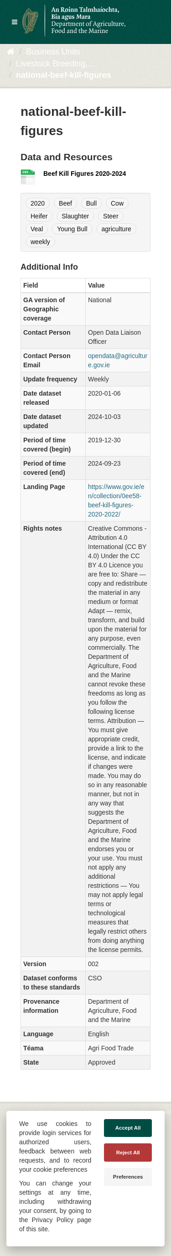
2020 (38, 203)
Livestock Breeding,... (55, 63)
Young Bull (72, 229)
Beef (65, 203)
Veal (37, 229)
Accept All (128, 1128)
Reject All (128, 1152)
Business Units (53, 51)
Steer (110, 216)
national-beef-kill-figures (63, 75)
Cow (117, 203)
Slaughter (75, 216)
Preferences (128, 1177)
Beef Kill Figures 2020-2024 (84, 173)
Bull (91, 203)
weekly (40, 241)
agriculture (116, 229)
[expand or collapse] (14, 22)
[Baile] (11, 51)
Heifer (39, 216)
